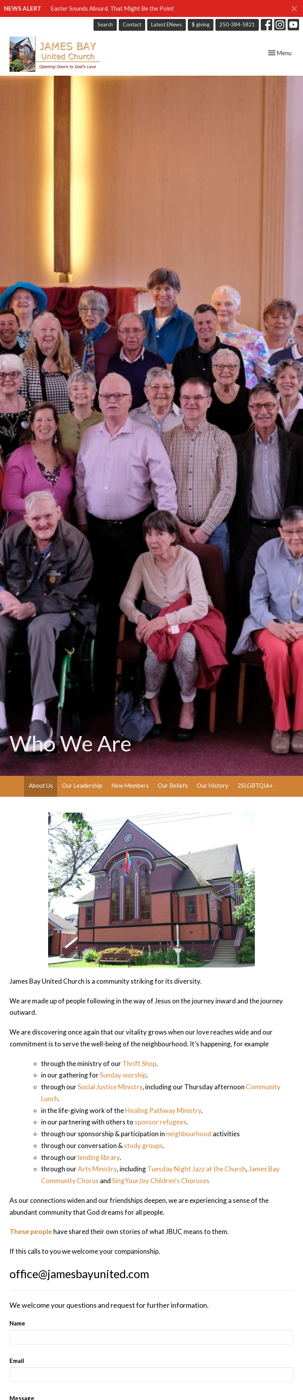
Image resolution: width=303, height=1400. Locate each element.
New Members (130, 785)
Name (17, 1323)
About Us (41, 785)
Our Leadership (82, 785)
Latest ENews (166, 24)
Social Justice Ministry (110, 1087)
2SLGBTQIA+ (255, 785)
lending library (99, 1157)
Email (16, 1360)
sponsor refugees (161, 1122)
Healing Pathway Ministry (163, 1110)
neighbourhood (188, 1134)
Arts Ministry (97, 1169)
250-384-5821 (237, 24)
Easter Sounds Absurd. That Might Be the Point (112, 8)
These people (30, 1231)
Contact (132, 24)
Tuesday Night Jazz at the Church (196, 1169)
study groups (143, 1145)
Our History (212, 785)
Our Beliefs (173, 785)
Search (105, 24)
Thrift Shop (139, 1063)
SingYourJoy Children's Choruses (160, 1180)
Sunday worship (123, 1075)
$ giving (200, 24)
